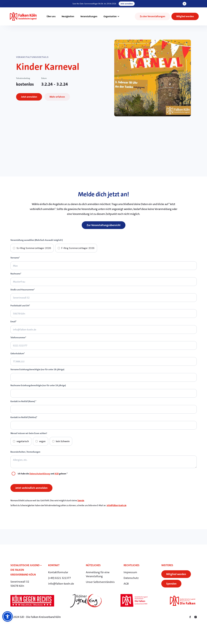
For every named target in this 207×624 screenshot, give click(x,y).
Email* (13, 321)
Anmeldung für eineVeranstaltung (97, 574)
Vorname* (15, 257)
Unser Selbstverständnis (100, 582)
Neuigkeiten (68, 16)
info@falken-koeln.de (116, 505)
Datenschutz (131, 578)
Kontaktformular (58, 572)
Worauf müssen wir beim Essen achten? (28, 433)
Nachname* (15, 273)
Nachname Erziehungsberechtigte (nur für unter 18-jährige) (38, 385)
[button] (111, 16)
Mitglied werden (176, 574)
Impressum (130, 572)
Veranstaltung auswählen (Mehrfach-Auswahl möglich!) (36, 240)
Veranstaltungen (88, 16)
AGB (57, 473)
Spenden (171, 583)
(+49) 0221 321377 (59, 578)
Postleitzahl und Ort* (20, 305)
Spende (80, 500)
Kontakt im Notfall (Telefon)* (23, 417)
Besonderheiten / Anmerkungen (25, 452)
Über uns (51, 16)
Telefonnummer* (18, 337)
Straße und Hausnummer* (22, 289)
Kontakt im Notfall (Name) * (23, 401)
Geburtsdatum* (17, 353)
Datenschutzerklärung (39, 473)
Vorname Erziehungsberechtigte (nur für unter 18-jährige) (37, 369)
